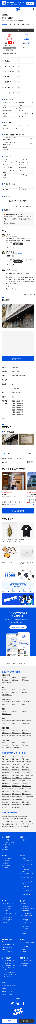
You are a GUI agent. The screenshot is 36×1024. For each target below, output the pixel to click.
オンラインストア (8, 904)
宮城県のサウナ (6, 680)
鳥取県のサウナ (6, 730)
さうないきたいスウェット (9, 914)
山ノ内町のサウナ (28, 797)
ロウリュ (4, 816)
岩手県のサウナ (26, 677)
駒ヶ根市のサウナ (7, 764)
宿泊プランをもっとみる (23, 206)
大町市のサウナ (27, 764)
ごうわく (8, 234)
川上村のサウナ (6, 807)
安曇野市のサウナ (7, 772)
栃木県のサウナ (16, 689)
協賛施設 (23, 949)
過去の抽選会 (6, 865)
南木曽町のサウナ (7, 791)
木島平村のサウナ (7, 799)
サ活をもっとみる (27, 294)
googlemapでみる (18, 359)
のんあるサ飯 (24, 906)
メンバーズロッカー (26, 947)
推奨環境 (4, 982)
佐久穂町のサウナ (17, 807)
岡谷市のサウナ (6, 759)
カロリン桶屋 (10, 252)
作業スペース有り (19, 824)
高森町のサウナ (6, 786)
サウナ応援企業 (25, 926)
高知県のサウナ (26, 735)
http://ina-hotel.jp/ (17, 392)
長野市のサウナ (6, 756)
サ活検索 (5, 847)
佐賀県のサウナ (16, 742)
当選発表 (5, 863)
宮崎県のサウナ (26, 745)
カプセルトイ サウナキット (27, 923)
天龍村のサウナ (26, 788)
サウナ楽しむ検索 (26, 913)
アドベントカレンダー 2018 (27, 891)
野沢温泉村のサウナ (18, 799)
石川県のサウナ (26, 702)
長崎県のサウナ (26, 742)
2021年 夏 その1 (7, 917)
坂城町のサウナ (6, 797)
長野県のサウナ (26, 704)
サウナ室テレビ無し (7, 821)
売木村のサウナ (16, 788)
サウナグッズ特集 (8, 906)
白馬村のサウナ (16, 794)
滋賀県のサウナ (6, 721)
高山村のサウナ (27, 805)
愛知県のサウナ (26, 711)
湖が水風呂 (12, 827)
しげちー (8, 269)
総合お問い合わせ (26, 963)
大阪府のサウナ (26, 721)
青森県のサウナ (16, 677)
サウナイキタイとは (8, 945)
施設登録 (5, 849)
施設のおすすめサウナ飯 (27, 908)
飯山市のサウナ (6, 767)
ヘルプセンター (25, 961)
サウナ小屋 (5, 827)
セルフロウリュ (12, 816)
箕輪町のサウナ (16, 780)
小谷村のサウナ (26, 794)
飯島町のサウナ (26, 780)
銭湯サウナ (15, 818)
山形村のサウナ (27, 791)
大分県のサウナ (16, 745)
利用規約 (4, 988)
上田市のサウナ (26, 756)
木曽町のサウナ (17, 791)
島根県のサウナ (16, 730)
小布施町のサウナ (17, 797)
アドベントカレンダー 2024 (27, 866)
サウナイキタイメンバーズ (27, 943)
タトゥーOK (27, 821)
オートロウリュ (22, 816)
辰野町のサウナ (6, 780)
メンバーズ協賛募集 (8, 972)
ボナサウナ (22, 818)
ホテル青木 (7, 18)
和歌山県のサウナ (27, 723)
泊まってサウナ (25, 931)
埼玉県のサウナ (6, 692)
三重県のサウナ (6, 714)
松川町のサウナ (27, 783)
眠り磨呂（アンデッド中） (16, 458)
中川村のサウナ (17, 783)
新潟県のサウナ (6, 702)
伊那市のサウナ (26, 762)
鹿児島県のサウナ (7, 748)
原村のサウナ (27, 778)
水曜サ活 (23, 904)
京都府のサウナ (16, 721)
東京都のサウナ (26, 692)
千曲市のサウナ (16, 770)
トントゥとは (6, 861)
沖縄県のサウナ (17, 748)
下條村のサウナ (6, 805)
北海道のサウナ (6, 677)
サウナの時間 (24, 929)
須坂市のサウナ (6, 762)
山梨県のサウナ (16, 704)
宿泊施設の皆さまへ (8, 963)
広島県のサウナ (6, 733)
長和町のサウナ (6, 778)
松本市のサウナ (16, 756)
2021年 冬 (6, 922)
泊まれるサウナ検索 (8, 842)
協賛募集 (5, 868)
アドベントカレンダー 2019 (27, 887)
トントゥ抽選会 (7, 858)
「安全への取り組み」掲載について (9, 975)
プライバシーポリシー (7, 994)
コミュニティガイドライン (9, 991)
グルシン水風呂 (6, 818)
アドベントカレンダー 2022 (27, 874)
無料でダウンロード (18, 627)
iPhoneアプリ (7, 949)
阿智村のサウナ (26, 786)
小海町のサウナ (17, 772)
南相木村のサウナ (7, 775)
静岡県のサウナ (16, 711)
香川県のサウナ (6, 735)
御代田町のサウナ (17, 805)
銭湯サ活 (23, 933)
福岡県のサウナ (6, 742)
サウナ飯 (20, 253)
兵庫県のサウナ (6, 723)
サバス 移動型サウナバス (27, 916)
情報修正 (30, 462)
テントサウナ (29, 824)
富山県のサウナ (16, 702)
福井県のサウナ (6, 704)
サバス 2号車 (24, 920)
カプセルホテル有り (7, 824)
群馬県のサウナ (26, 689)
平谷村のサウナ (6, 788)
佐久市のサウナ (6, 770)
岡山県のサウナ (26, 730)
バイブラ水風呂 (18, 821)
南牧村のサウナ (27, 772)
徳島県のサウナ (26, 733)
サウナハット (6, 908)
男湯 (18, 30)
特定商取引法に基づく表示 (9, 985)
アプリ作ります (25, 911)
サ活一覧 (23, 840)
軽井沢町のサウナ (18, 775)
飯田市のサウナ (16, 759)
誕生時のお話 (6, 947)
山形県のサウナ (26, 680)
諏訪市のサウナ (26, 759)
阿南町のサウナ (16, 786)
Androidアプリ (7, 952)
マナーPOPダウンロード (9, 968)
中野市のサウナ (17, 764)
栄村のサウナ (25, 802)
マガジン (23, 858)
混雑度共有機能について (10, 223)
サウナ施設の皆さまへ (9, 961)
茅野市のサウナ (16, 767)
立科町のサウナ (28, 775)
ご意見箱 (23, 965)
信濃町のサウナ (6, 802)
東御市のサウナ (26, 770)
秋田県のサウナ (16, 680)
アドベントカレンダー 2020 (27, 883)
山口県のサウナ (16, 733)
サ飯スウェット (7, 911)
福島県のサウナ (6, 683)
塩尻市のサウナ (26, 767)
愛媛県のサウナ (16, 735)
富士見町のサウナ (17, 778)
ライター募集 (24, 895)
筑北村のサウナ (6, 794)
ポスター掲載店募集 (8, 965)
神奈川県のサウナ (7, 695)
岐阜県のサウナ (6, 711)
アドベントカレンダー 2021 (27, 879)
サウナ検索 (6, 840)
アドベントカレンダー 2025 (27, 861)
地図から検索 (6, 845)
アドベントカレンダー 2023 (27, 870)
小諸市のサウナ (16, 762)
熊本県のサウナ (6, 745)
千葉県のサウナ (16, 692)
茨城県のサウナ (6, 689)
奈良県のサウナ (16, 723)
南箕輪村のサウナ (7, 783)
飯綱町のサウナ (16, 802)
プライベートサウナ (22, 827)
